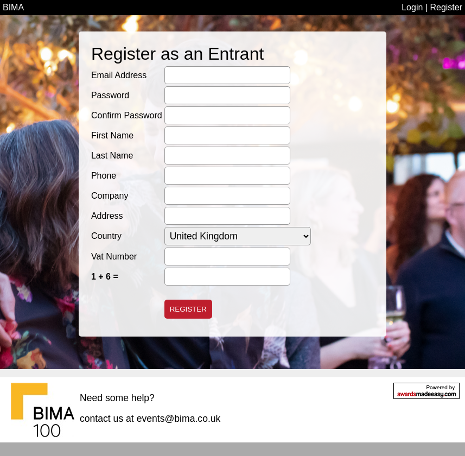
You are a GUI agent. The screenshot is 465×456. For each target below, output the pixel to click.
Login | (416, 7)
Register (446, 7)
